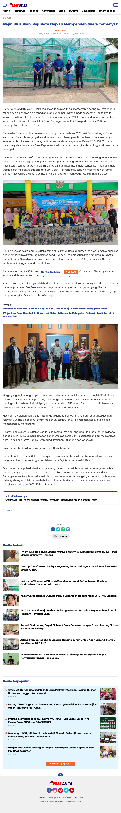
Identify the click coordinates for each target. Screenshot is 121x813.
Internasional (107, 10)
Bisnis (61, 10)
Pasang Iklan (54, 798)
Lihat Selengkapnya (60, 764)
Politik (9, 511)
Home (6, 10)
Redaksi (42, 798)
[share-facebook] (53, 529)
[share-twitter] (58, 529)
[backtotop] (60, 776)
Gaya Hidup (88, 10)
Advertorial (48, 10)
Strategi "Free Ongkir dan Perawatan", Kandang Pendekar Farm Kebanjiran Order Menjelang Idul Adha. (52, 706)
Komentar (60, 536)
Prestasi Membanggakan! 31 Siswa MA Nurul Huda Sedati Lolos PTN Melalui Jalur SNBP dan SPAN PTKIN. (48, 720)
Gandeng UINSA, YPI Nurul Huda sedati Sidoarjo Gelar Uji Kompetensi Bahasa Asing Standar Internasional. (49, 735)
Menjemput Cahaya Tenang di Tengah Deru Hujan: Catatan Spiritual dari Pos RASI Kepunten (51, 749)
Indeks (34, 10)
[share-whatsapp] (63, 529)
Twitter (68, 792)
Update (71, 272)
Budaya (73, 10)
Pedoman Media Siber (72, 798)
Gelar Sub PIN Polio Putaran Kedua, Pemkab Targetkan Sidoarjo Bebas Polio (51, 499)
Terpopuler (20, 10)
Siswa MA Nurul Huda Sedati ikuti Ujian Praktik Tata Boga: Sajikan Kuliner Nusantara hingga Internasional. (52, 692)
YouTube (74, 792)
